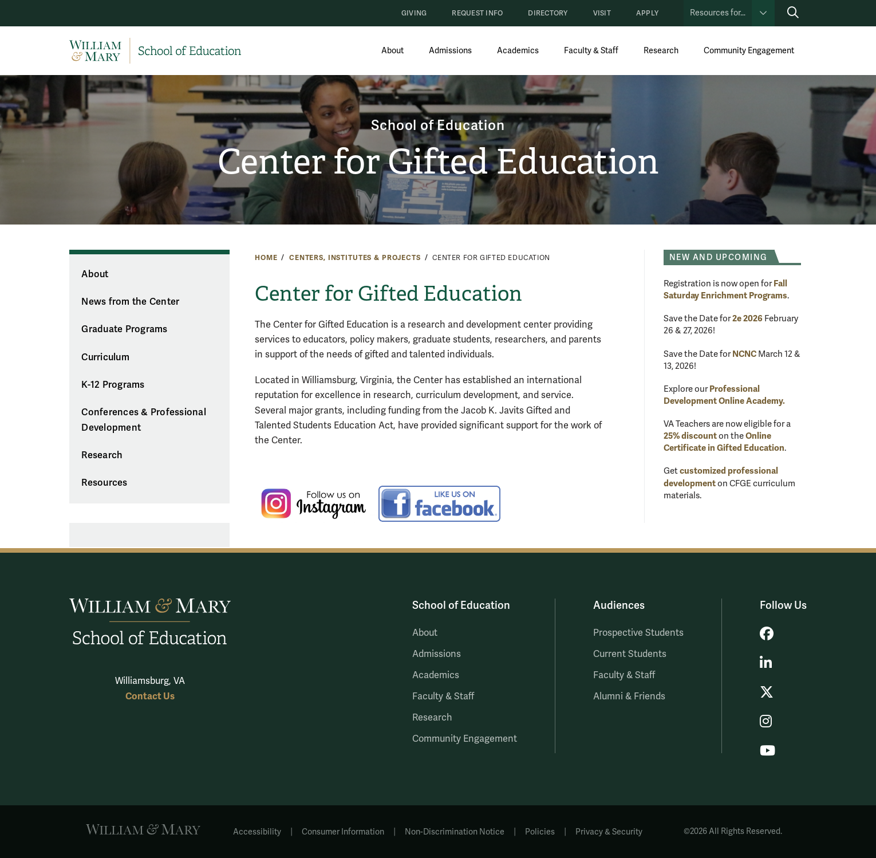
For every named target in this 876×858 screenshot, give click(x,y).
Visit (602, 13)
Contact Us (150, 696)
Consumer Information (343, 832)
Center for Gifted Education (438, 162)
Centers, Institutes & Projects (355, 257)
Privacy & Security (608, 832)
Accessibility (257, 832)
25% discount (690, 436)
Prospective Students (638, 633)
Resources (104, 483)
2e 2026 (747, 318)
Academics (518, 51)
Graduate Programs (124, 329)
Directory (547, 13)
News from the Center (130, 302)
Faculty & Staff (591, 51)
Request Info (477, 13)
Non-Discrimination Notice (454, 832)
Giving (414, 13)
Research (661, 51)
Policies (540, 832)
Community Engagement (749, 51)
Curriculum (105, 357)
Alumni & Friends (629, 696)
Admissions (450, 51)
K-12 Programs (112, 385)
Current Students (629, 654)
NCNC (744, 354)
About (392, 51)
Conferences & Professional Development (143, 420)
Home (266, 257)
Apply (647, 13)
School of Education (437, 125)
